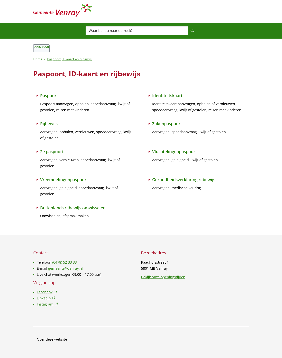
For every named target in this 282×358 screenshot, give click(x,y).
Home (37, 59)
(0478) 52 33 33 (64, 262)
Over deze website (52, 339)
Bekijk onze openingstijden (163, 277)
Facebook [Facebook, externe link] (47, 292)
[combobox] (137, 30)
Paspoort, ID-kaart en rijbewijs (69, 59)
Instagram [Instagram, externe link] (47, 304)
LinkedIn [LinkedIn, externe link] (46, 298)
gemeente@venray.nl (65, 268)
